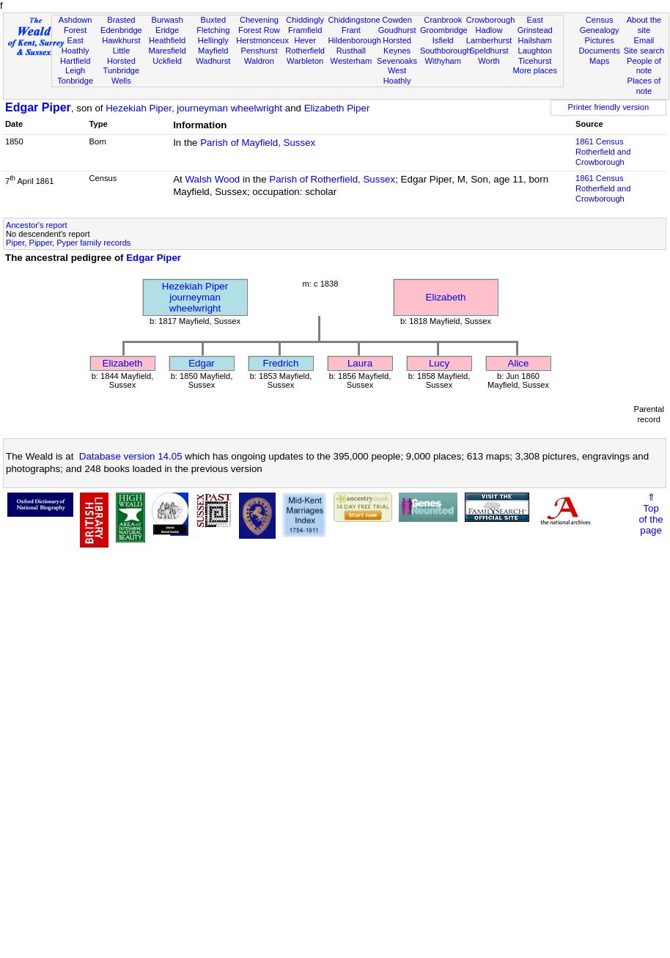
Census (600, 19)
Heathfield (167, 40)
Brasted (121, 19)
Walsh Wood (212, 179)
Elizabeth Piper (337, 108)
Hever (305, 40)
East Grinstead (535, 24)
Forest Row (259, 30)
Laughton (535, 50)
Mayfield (213, 50)
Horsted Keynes (397, 45)
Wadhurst (213, 60)
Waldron (259, 60)
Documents (599, 50)
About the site (644, 24)
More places (534, 70)
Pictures (599, 40)
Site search (644, 50)
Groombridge (444, 30)
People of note (644, 65)
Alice (518, 363)
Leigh (75, 70)
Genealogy (599, 30)
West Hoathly (397, 75)
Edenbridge (121, 30)
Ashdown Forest (75, 24)
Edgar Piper (38, 107)
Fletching (212, 30)
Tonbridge (75, 80)
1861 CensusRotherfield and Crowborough (602, 151)
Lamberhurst (489, 40)
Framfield (305, 30)
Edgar (201, 363)
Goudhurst (397, 30)
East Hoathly (75, 45)
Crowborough (490, 19)
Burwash (167, 19)
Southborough (445, 50)
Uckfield (167, 60)
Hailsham (535, 40)
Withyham (443, 60)
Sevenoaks (397, 60)
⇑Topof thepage (650, 514)
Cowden (397, 19)
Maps (599, 60)
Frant (351, 30)
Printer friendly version (608, 107)
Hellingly (213, 40)
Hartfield (75, 60)
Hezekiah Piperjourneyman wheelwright (195, 297)
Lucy (439, 363)
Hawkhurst (121, 40)
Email (644, 40)
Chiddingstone (354, 19)
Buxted (213, 19)
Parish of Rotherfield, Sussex (332, 179)
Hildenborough (354, 40)
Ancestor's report (36, 225)
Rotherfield (305, 50)
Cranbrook (443, 19)
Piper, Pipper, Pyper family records (68, 242)
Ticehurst (534, 60)
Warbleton (305, 60)
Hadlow (488, 30)
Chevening (259, 19)
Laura (359, 363)
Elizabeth (446, 297)
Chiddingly (305, 19)
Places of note (644, 85)
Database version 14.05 (131, 456)
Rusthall (351, 50)
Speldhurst (488, 50)
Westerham (351, 60)
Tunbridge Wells (121, 75)
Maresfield (166, 50)
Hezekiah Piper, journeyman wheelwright (194, 108)
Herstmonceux (262, 40)
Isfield (443, 40)
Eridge (167, 30)
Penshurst (258, 50)
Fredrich (281, 363)
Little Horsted (121, 55)
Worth (488, 60)
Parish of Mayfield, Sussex (257, 142)
